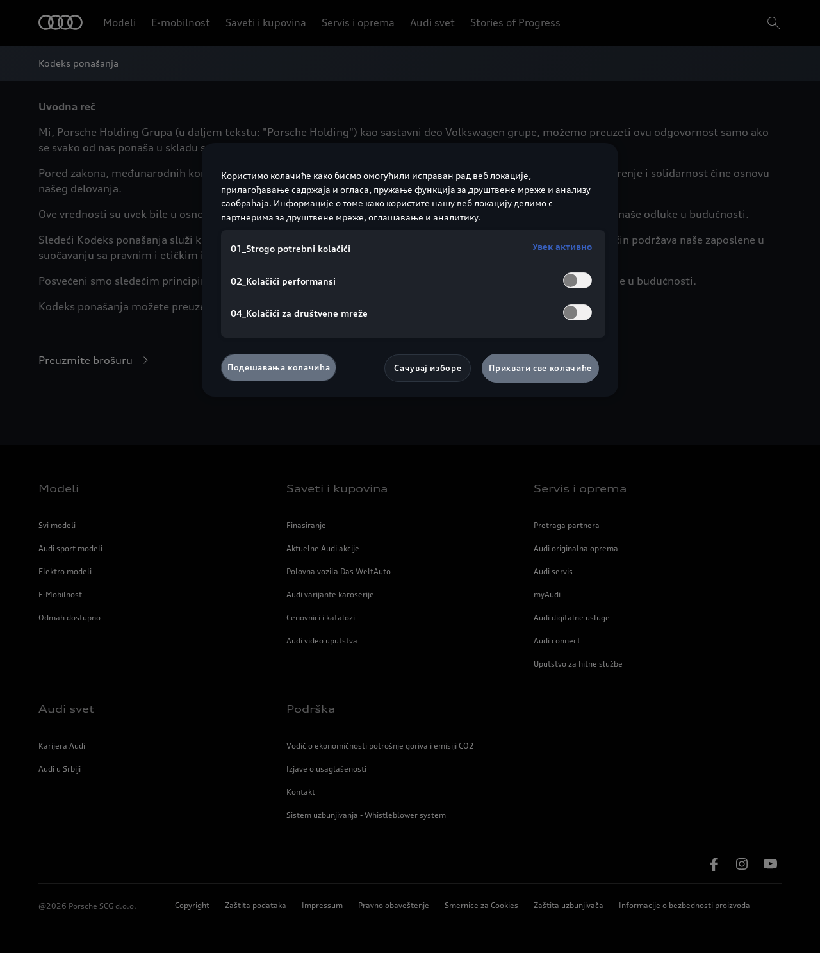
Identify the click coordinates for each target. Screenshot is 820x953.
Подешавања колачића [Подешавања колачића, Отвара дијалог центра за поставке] (278, 367)
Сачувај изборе (427, 368)
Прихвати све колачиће (540, 368)
